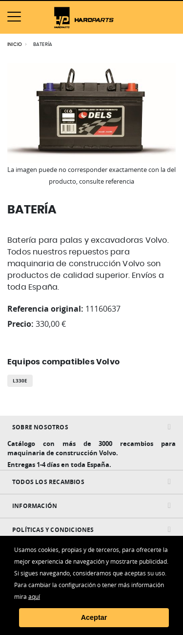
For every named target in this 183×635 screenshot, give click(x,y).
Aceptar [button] (94, 617)
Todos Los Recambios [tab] (48, 482)
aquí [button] (34, 596)
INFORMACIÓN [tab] (34, 506)
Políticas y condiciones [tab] (53, 530)
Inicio (14, 44)
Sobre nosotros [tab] (40, 427)
